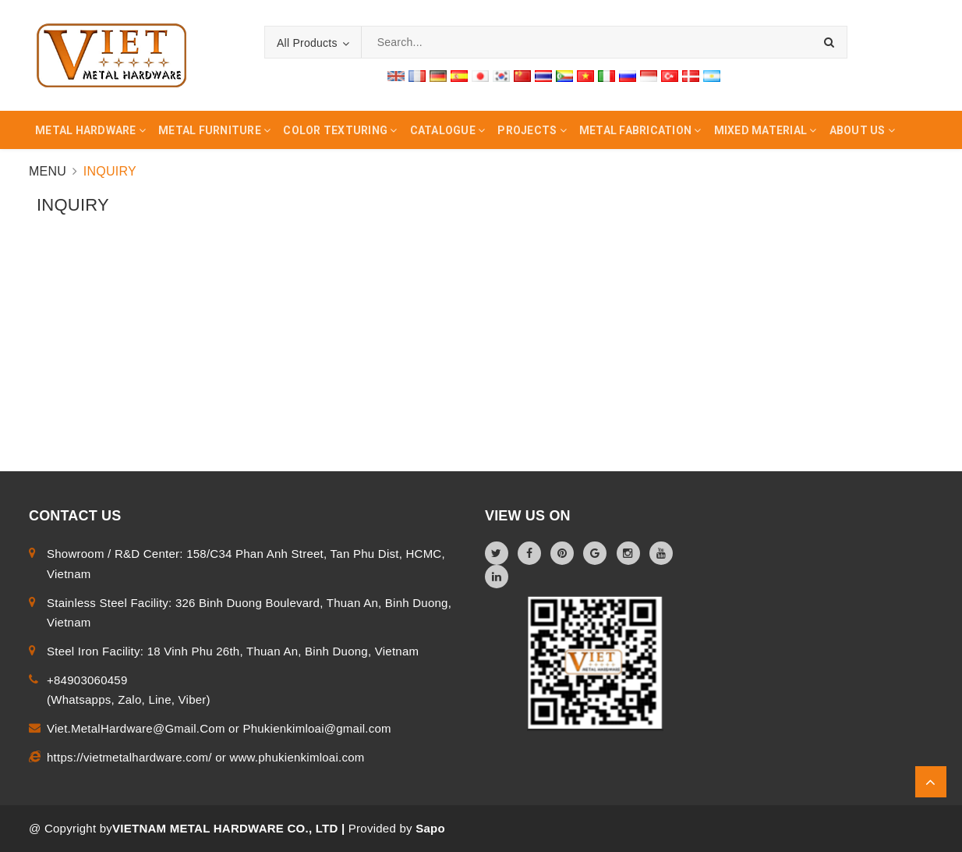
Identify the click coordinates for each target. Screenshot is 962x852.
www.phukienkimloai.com (296, 757)
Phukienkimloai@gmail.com (316, 728)
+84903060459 (87, 680)
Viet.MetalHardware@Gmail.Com (137, 728)
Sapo (430, 828)
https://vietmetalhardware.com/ (131, 757)
